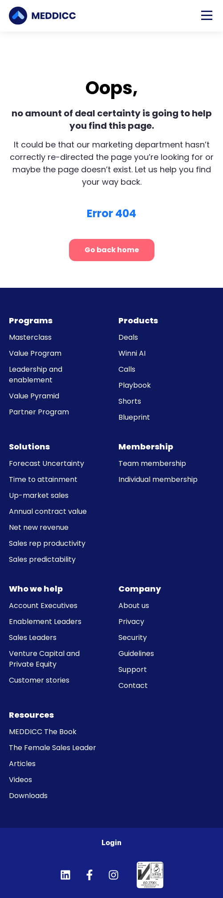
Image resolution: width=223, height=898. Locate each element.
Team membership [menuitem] (152, 463)
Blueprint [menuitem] (134, 417)
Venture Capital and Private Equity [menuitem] (44, 658)
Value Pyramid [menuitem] (34, 396)
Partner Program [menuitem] (39, 412)
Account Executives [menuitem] (43, 605)
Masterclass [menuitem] (30, 337)
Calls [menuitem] (126, 369)
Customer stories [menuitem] (39, 680)
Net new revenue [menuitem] (39, 527)
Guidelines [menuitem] (136, 653)
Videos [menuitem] (20, 780)
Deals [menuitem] (128, 337)
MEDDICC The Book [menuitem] (43, 732)
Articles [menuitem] (22, 764)
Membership (145, 446)
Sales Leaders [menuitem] (33, 637)
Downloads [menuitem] (28, 796)
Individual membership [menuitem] (158, 479)
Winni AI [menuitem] (132, 353)
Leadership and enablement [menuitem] (35, 374)
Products (138, 320)
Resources (31, 714)
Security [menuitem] (132, 637)
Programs (31, 320)
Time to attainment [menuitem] (43, 479)
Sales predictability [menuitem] (42, 559)
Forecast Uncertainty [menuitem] (46, 463)
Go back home (112, 250)
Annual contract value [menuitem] (48, 511)
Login (111, 842)
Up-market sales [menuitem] (39, 495)
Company (139, 588)
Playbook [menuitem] (134, 385)
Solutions (29, 446)
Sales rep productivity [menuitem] (47, 543)
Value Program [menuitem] (35, 353)
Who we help (36, 588)
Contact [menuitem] (133, 685)
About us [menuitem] (133, 605)
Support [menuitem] (132, 669)
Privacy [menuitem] (131, 621)
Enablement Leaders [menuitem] (45, 621)
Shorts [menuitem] (129, 401)
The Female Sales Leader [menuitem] (52, 748)
